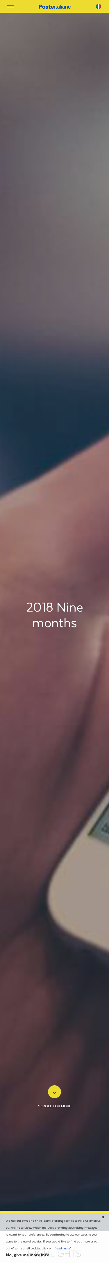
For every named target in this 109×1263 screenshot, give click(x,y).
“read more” (62, 1249)
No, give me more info (27, 1255)
